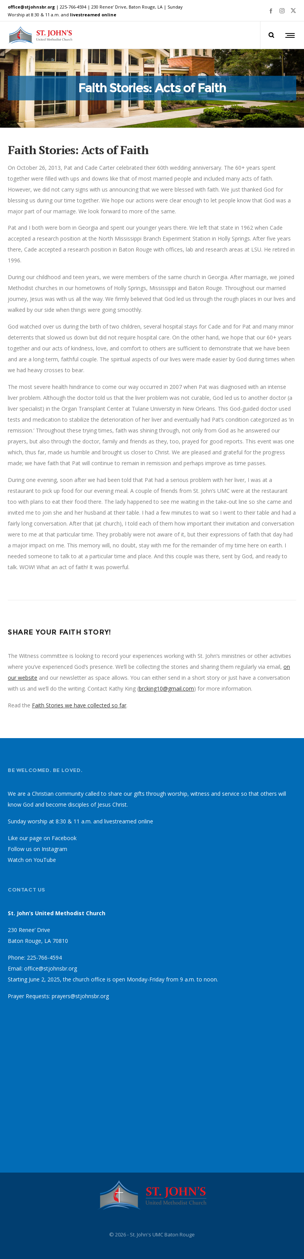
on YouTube (40, 859)
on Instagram (50, 849)
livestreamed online (93, 15)
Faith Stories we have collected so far (79, 705)
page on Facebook (53, 838)
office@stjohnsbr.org (31, 7)
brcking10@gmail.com (166, 688)
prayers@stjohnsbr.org (80, 996)
